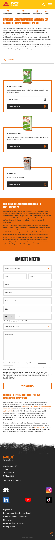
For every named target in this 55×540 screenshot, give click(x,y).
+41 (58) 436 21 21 (15, 480)
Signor (7, 276)
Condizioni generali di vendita (15, 516)
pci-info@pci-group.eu (9, 369)
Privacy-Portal (9, 527)
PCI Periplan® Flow (14, 134)
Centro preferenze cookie (13, 523)
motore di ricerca (39, 427)
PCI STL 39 (11, 174)
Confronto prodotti (27, 106)
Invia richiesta (27, 386)
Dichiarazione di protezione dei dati (17, 513)
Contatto (52, 534)
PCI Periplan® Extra (14, 86)
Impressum (7, 510)
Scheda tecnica (27, 99)
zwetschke (31, 537)
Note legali (7, 520)
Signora (32, 276)
